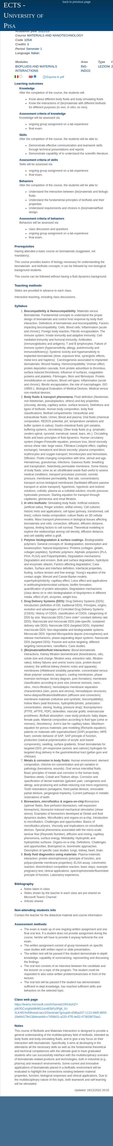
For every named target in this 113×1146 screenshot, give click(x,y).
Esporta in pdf (53, 77)
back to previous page (77, 2)
